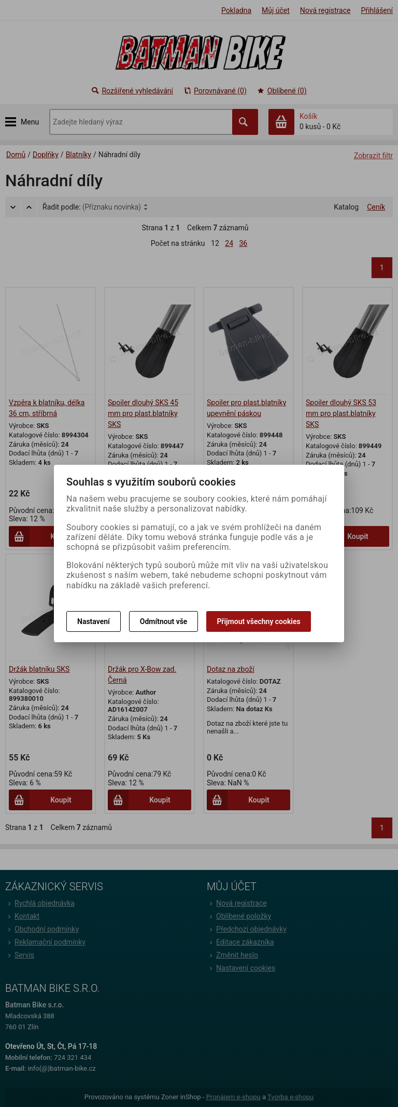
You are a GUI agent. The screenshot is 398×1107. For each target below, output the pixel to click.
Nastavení (93, 621)
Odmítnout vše (164, 621)
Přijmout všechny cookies (258, 621)
